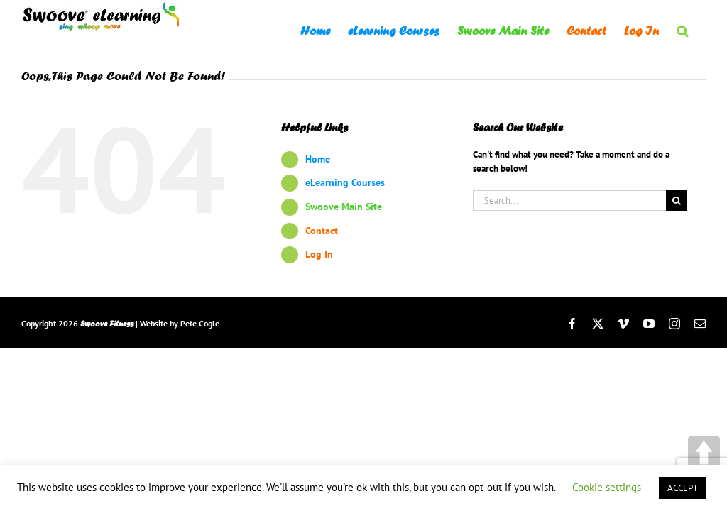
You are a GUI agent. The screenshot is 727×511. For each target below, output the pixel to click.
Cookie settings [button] (606, 487)
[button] (682, 30)
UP (704, 452)
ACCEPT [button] (682, 488)
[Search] (676, 200)
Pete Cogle (199, 323)
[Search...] (569, 200)
